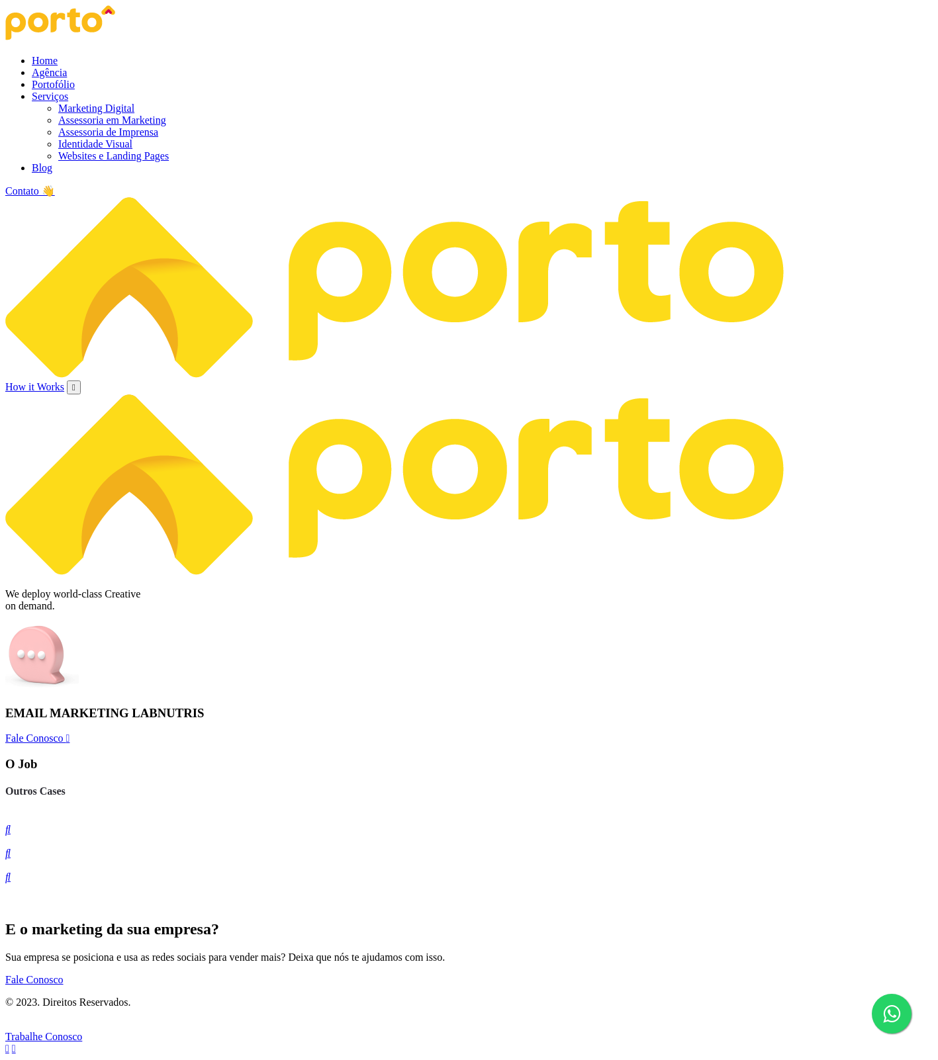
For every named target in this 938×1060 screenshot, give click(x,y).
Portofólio (53, 84)
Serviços (50, 96)
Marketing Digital (96, 108)
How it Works (34, 386)
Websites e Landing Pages (113, 155)
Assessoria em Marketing (112, 120)
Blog (42, 167)
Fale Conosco (37, 738)
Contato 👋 (30, 191)
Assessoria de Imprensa (108, 132)
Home (45, 60)
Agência (49, 72)
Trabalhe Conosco (43, 1036)
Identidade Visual (95, 144)
